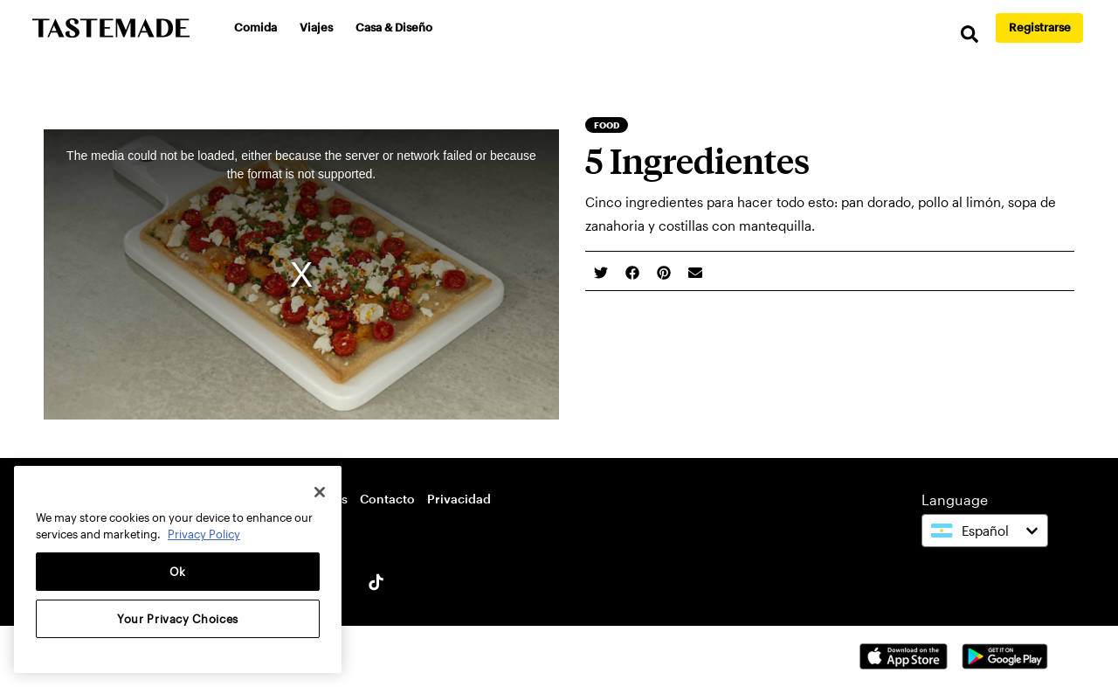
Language (954, 499)
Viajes (316, 27)
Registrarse (1040, 27)
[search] (969, 34)
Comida (255, 27)
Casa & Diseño (393, 27)
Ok (177, 572)
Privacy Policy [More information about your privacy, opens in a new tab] (204, 534)
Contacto (387, 498)
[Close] (319, 492)
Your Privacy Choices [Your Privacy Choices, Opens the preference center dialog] (177, 619)
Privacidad (459, 498)
